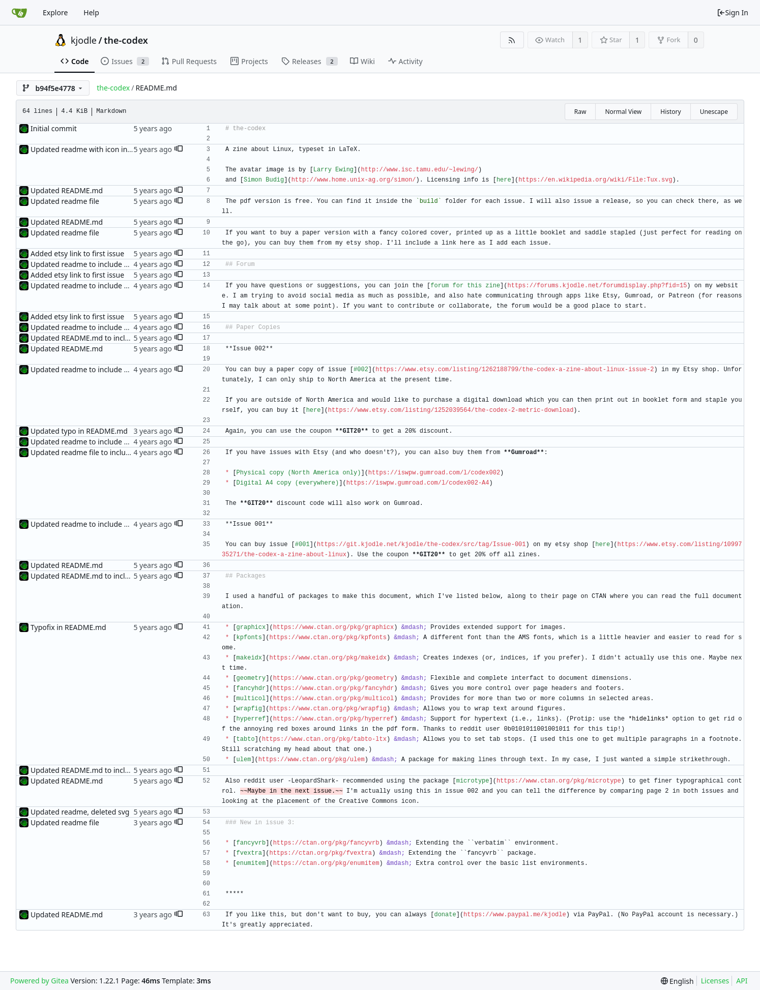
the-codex (126, 40)
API (741, 980)
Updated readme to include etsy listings (97, 264)
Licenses (715, 980)
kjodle (84, 40)
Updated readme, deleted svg (80, 812)
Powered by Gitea (39, 980)
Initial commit (54, 128)
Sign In (732, 12)
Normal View (623, 111)
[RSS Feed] (512, 40)
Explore (55, 12)
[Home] (19, 13)
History (670, 111)
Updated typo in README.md (79, 431)
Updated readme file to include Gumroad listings (112, 452)
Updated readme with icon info (82, 149)
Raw (580, 111)
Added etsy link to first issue (77, 253)
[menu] (677, 981)
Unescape (714, 111)
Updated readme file (65, 201)
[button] (178, 149)
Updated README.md (67, 190)
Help (91, 12)
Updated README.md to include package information (120, 338)
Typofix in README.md (68, 627)
